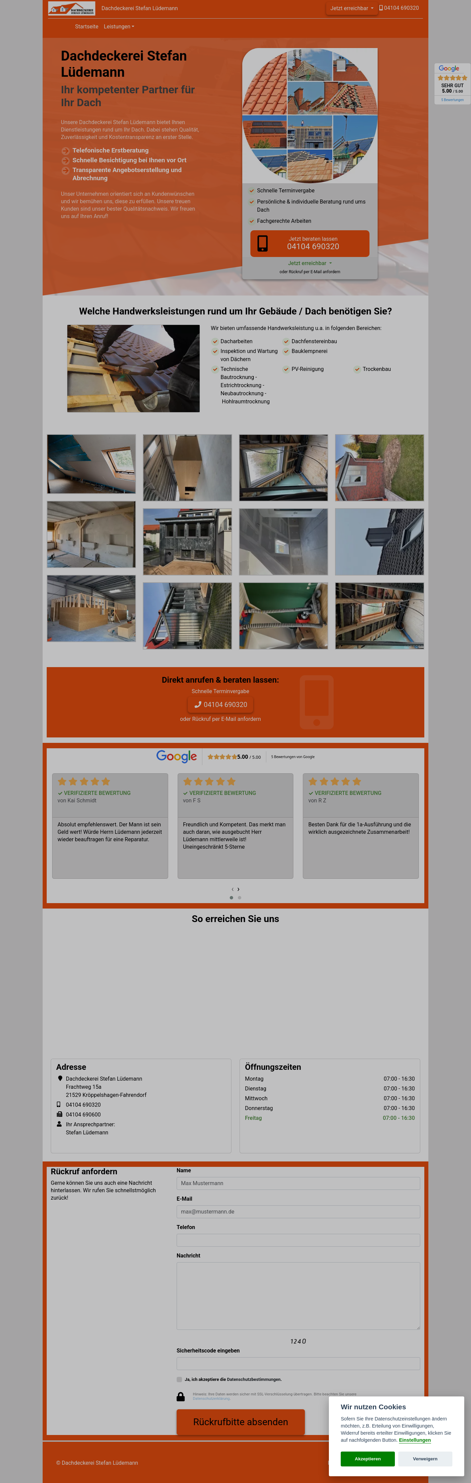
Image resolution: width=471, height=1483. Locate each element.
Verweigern (425, 1458)
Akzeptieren (368, 1458)
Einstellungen (415, 1440)
